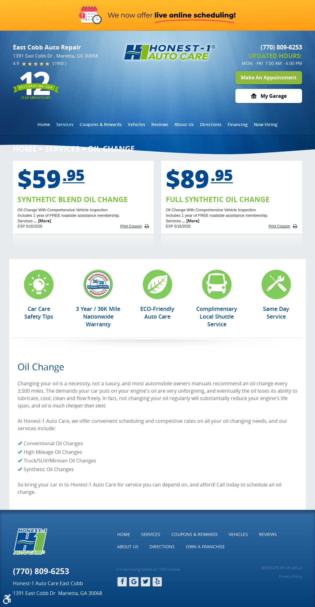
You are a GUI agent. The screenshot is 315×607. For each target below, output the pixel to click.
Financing (238, 124)
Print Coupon (131, 226)
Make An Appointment (269, 77)
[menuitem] (43, 124)
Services (65, 124)
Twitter (145, 581)
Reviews (159, 124)
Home (44, 124)
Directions (210, 124)
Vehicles (136, 124)
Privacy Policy (290, 576)
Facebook (122, 581)
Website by (281, 567)
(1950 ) (59, 63)
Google (133, 581)
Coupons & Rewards (101, 124)
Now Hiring (265, 124)
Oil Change (111, 148)
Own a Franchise (205, 546)
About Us (184, 124)
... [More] (42, 221)
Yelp (157, 581)
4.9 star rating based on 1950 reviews (148, 569)
